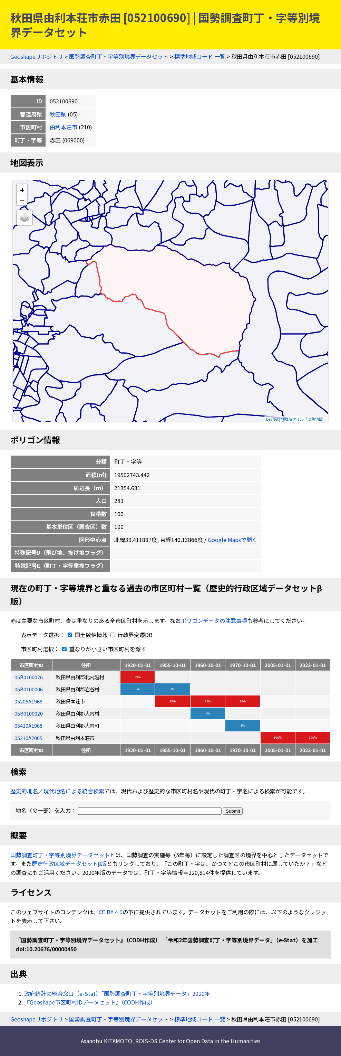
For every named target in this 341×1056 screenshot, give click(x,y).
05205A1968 (28, 701)
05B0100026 (28, 677)
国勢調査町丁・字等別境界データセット (118, 56)
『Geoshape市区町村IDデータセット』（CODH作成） (90, 1002)
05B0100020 (28, 713)
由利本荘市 (63, 127)
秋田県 (58, 114)
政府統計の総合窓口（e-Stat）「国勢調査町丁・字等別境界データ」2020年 (117, 993)
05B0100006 (28, 689)
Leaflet (272, 419)
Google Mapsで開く (232, 539)
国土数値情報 (87, 634)
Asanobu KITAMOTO (106, 1041)
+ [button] (22, 189)
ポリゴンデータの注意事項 (214, 620)
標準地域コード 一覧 (199, 56)
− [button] (22, 200)
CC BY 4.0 (111, 912)
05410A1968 (28, 725)
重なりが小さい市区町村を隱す (102, 649)
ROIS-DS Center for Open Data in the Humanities (198, 1041)
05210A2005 (28, 737)
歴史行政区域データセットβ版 (69, 863)
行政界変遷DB (131, 634)
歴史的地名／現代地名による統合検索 (57, 791)
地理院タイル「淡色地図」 (304, 419)
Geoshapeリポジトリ (36, 56)
